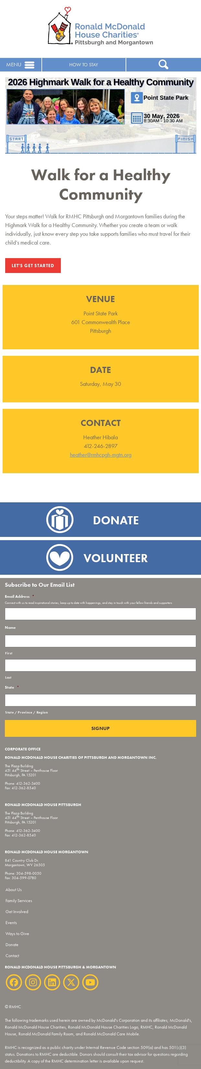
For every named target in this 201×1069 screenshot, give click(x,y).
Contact (12, 955)
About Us (14, 889)
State (12, 687)
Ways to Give (17, 933)
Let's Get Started (33, 265)
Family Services (19, 900)
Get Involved (17, 911)
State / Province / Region (26, 712)
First (8, 653)
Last (8, 677)
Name (10, 627)
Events (11, 922)
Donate (12, 944)
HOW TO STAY (83, 64)
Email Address (19, 596)
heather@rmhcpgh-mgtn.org (100, 454)
